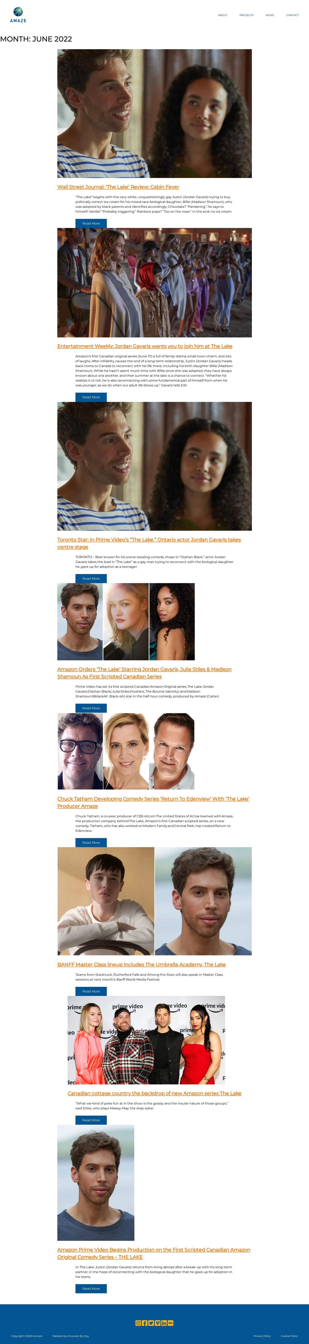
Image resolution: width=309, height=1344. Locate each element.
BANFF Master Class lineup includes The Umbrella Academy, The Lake (141, 964)
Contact (292, 15)
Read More (91, 223)
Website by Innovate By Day (70, 1336)
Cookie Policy (289, 1336)
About (222, 15)
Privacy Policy (262, 1336)
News (270, 15)
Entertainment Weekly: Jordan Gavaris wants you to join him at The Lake (145, 346)
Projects (246, 15)
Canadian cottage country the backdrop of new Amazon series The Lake (154, 1093)
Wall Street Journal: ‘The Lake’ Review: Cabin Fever (118, 187)
